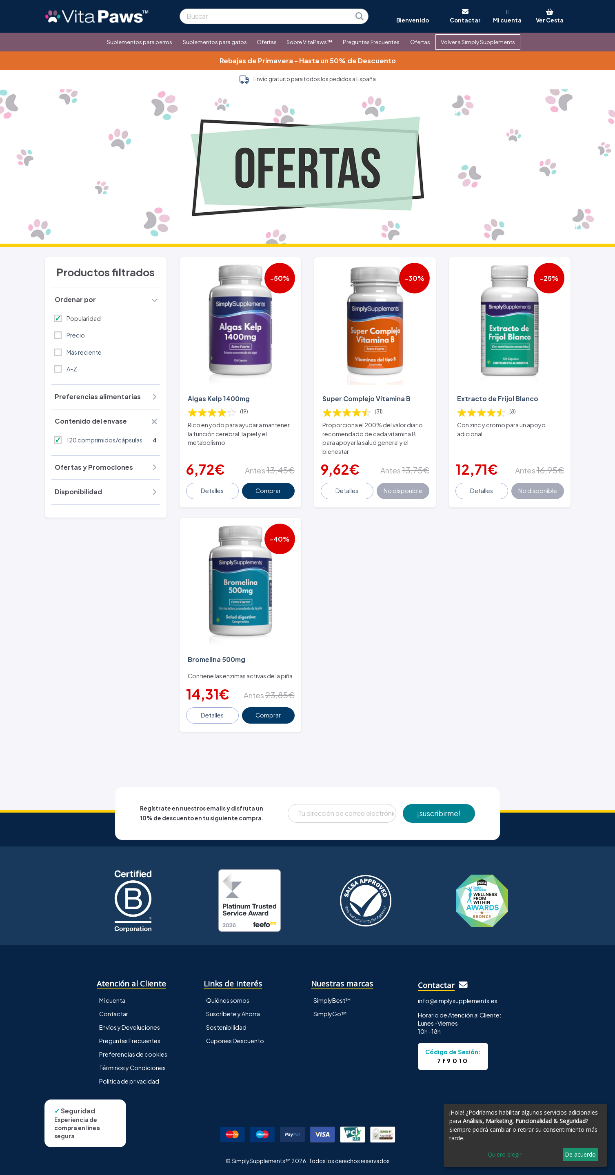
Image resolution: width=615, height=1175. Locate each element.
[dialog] (525, 1135)
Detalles (212, 490)
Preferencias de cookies (133, 1054)
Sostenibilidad (226, 1027)
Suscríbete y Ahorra (233, 1013)
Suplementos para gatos (215, 41)
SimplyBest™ (332, 1000)
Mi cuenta (112, 1000)
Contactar (113, 1013)
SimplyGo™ (330, 1013)
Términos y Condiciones (132, 1067)
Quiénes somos (227, 1000)
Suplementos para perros (139, 41)
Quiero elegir (505, 1154)
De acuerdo (580, 1154)
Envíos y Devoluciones (129, 1027)
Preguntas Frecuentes (371, 41)
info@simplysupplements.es (457, 1001)
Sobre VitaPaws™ (309, 41)
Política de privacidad (129, 1081)
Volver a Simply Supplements (478, 41)
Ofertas (267, 41)
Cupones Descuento (235, 1040)
